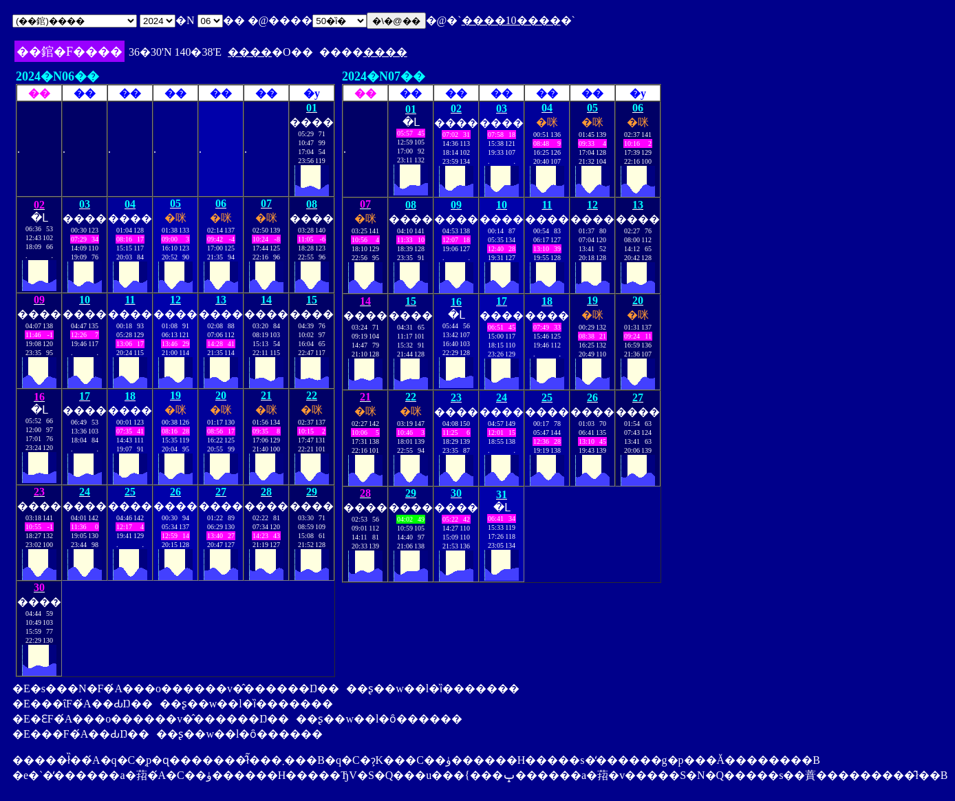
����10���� (511, 20)
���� (250, 52)
